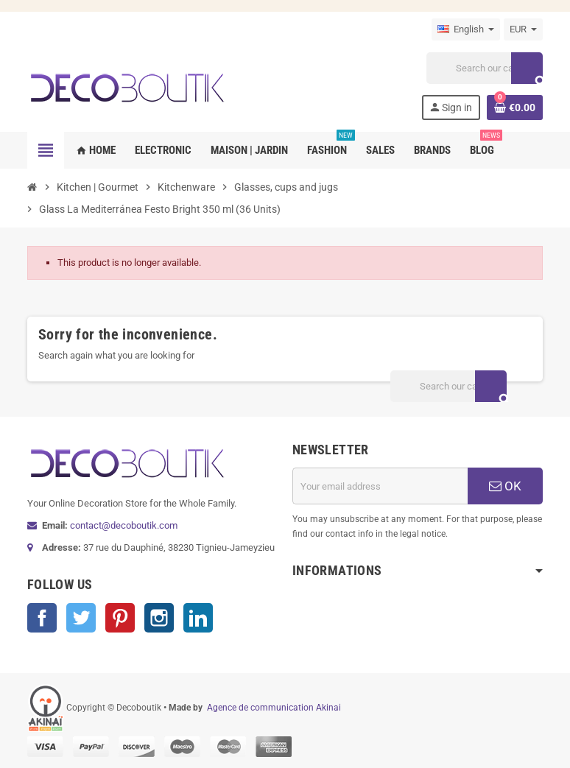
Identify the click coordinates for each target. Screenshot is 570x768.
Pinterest (120, 618)
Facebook (42, 618)
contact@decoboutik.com (123, 525)
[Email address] (380, 486)
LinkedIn (198, 618)
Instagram (159, 618)
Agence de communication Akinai (274, 707)
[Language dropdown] (466, 29)
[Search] (484, 68)
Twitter (81, 618)
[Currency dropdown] (523, 29)
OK (505, 486)
